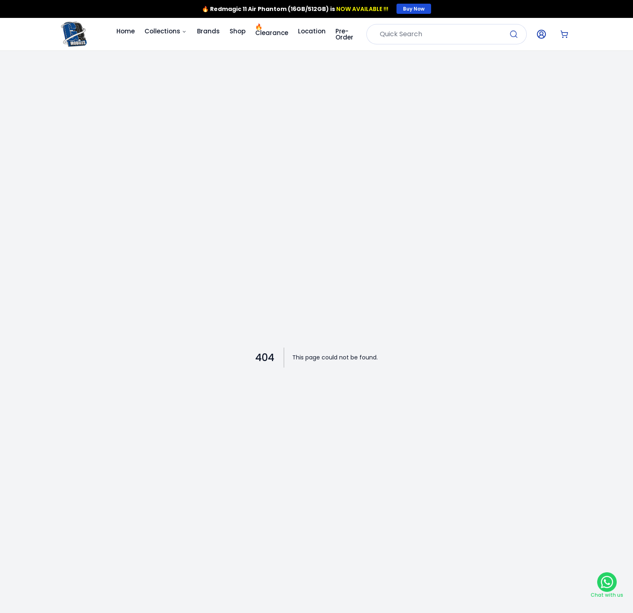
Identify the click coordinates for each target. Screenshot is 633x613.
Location (312, 31)
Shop (237, 31)
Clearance (271, 32)
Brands (208, 31)
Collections (166, 31)
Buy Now (414, 8)
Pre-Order (344, 34)
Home (125, 31)
